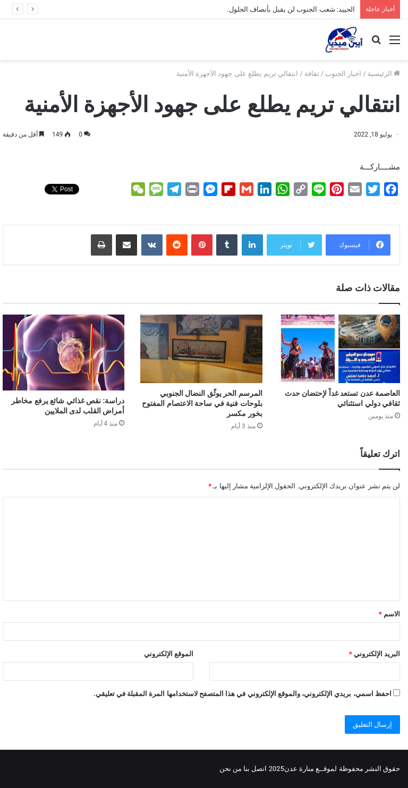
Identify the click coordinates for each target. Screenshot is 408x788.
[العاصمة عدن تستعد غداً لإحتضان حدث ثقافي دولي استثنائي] (339, 349)
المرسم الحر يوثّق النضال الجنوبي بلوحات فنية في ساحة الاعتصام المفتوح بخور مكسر (202, 403)
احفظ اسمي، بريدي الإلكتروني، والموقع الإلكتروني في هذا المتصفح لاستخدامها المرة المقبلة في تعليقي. (243, 694)
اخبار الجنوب (343, 74)
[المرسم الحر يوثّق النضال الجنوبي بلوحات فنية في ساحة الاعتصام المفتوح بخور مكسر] (201, 349)
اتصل (259, 769)
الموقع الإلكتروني (168, 654)
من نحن (230, 769)
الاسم (389, 614)
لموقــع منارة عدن (310, 769)
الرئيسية (384, 74)
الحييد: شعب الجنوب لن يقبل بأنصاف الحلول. (291, 9)
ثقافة (311, 74)
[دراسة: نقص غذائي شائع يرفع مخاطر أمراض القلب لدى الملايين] (63, 353)
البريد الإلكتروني (374, 654)
